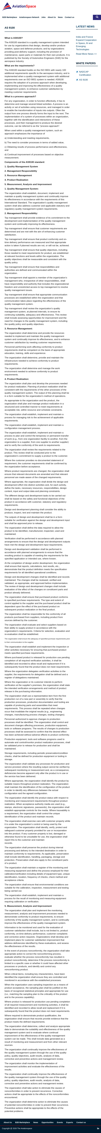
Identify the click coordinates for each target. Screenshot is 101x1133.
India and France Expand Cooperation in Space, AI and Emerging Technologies (86, 43)
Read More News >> (86, 54)
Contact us (69, 17)
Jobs (43, 17)
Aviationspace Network (29, 17)
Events (60, 1122)
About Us (52, 17)
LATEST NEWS (85, 26)
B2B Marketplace (9, 17)
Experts (69, 1122)
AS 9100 (83, 79)
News (60, 17)
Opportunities (48, 1122)
